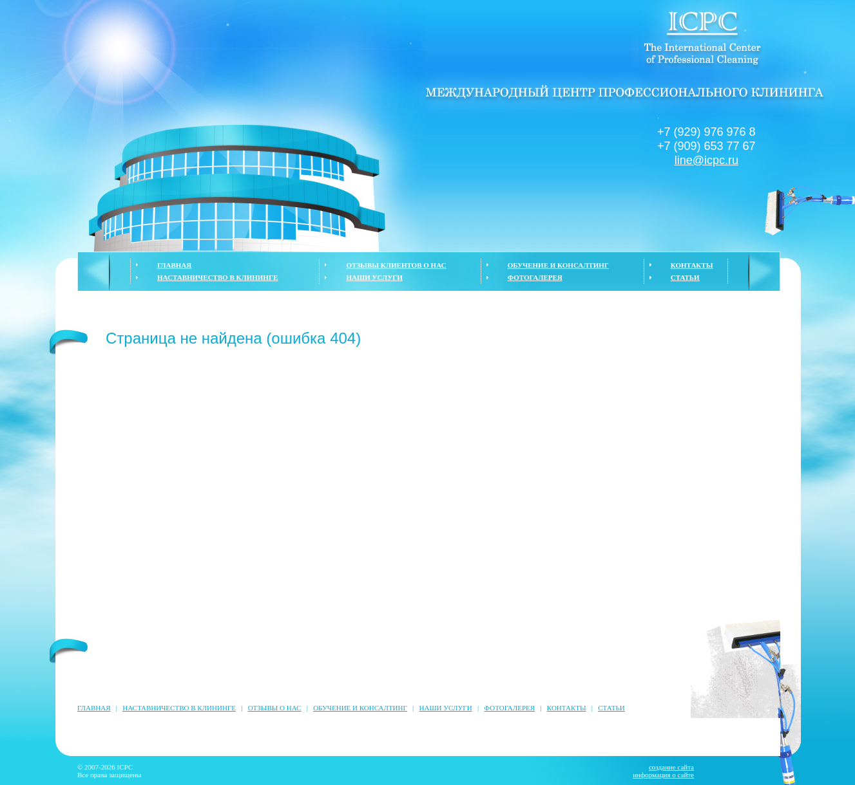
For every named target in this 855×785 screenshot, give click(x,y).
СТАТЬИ (685, 277)
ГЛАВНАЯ (174, 265)
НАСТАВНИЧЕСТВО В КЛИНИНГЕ (217, 277)
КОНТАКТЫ (692, 265)
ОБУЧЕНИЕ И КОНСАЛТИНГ (558, 265)
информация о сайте (663, 775)
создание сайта (671, 767)
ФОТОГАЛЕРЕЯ (535, 277)
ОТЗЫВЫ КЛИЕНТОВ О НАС (396, 265)
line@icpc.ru (706, 160)
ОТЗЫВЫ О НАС (275, 708)
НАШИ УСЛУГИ (374, 277)
